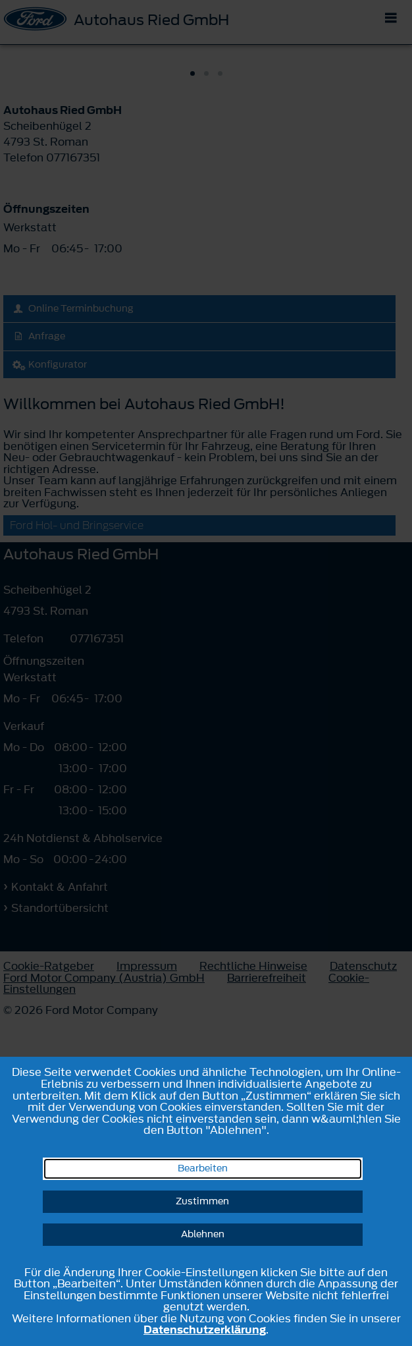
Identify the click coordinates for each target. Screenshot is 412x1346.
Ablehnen (202, 1234)
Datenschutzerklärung (204, 1329)
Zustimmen (202, 1201)
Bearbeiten (203, 1168)
